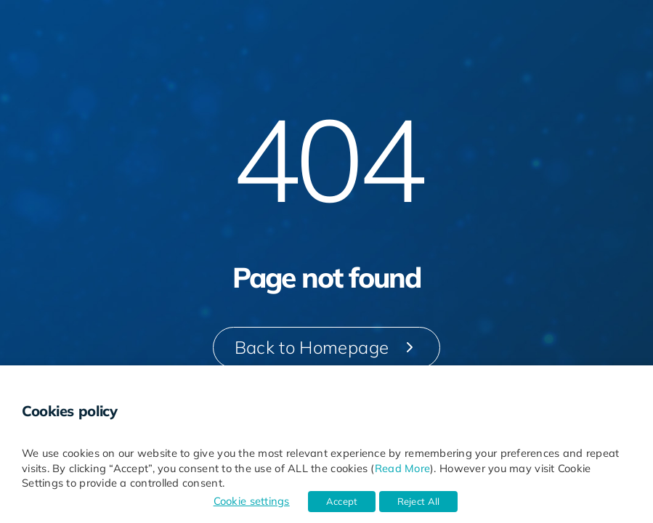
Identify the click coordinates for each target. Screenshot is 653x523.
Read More (402, 468)
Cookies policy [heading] (70, 411)
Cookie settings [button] (252, 501)
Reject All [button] (418, 501)
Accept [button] (342, 501)
